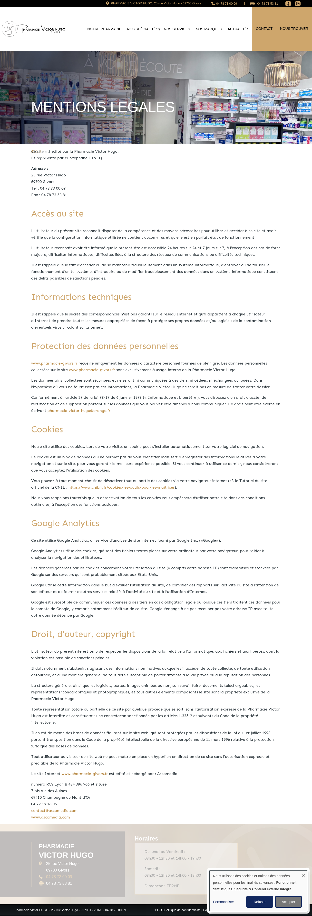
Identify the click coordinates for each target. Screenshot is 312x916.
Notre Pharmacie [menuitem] (104, 29)
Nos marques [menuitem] (209, 29)
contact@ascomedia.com (54, 810)
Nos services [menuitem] (177, 29)
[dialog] (258, 890)
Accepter (288, 902)
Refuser (260, 902)
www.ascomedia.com (50, 817)
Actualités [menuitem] (238, 29)
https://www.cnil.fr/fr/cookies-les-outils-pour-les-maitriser (121, 487)
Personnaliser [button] (223, 902)
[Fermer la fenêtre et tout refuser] (303, 873)
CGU (158, 910)
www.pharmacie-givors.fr (54, 363)
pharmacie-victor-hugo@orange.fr (79, 410)
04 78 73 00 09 (226, 3)
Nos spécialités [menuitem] (142, 30)
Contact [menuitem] (264, 29)
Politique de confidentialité (182, 910)
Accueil (37, 151)
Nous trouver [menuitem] (294, 29)
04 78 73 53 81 (267, 3)
